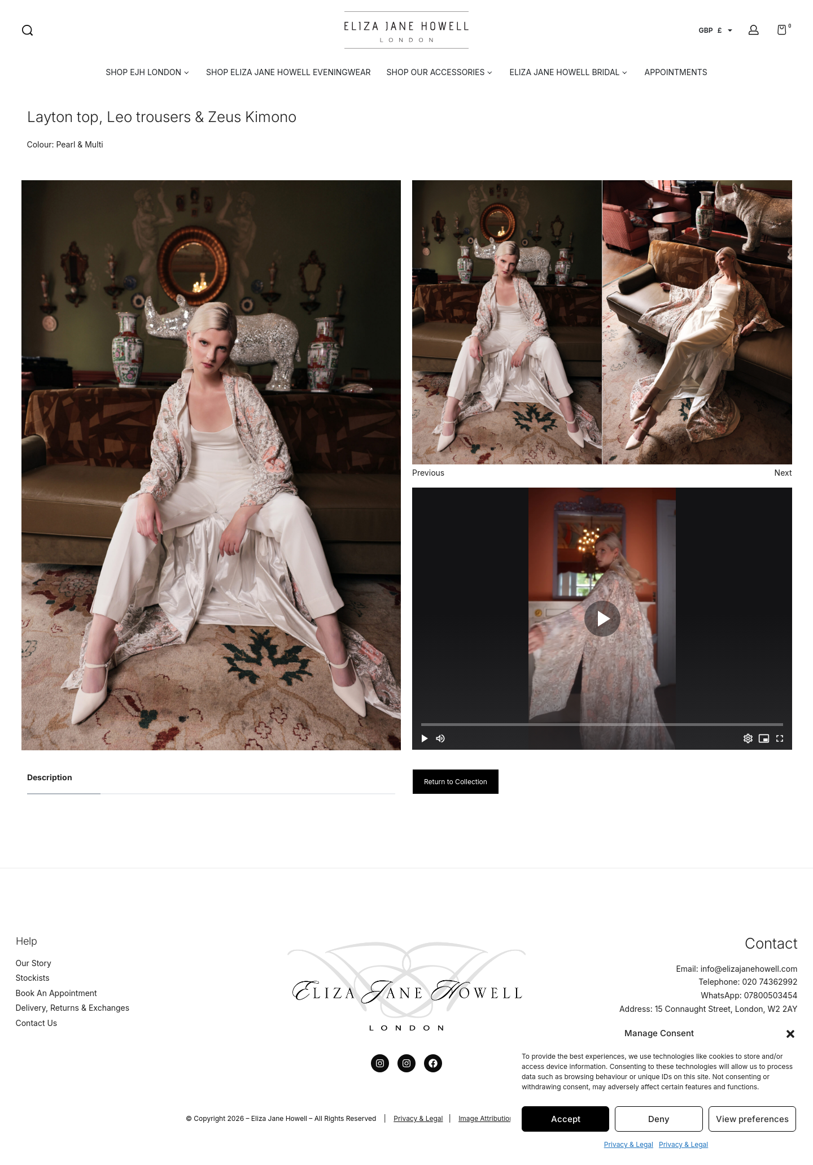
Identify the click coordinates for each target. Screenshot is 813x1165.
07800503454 (771, 995)
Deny (659, 1119)
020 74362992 (769, 981)
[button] (790, 1032)
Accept (565, 1119)
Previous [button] (428, 472)
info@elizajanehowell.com (749, 968)
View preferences (752, 1119)
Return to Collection (455, 781)
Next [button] (783, 472)
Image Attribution (485, 1118)
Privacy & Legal (628, 1144)
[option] (211, 465)
